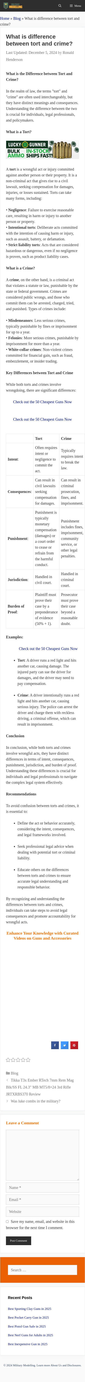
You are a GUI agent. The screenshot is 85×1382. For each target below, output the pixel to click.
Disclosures (74, 1365)
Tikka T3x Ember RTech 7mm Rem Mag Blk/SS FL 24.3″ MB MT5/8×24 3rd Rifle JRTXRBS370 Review (40, 1087)
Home (4, 18)
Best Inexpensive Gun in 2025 (28, 1344)
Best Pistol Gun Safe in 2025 (27, 1326)
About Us (56, 1365)
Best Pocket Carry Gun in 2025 (28, 1317)
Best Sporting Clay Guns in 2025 (29, 1309)
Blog (17, 18)
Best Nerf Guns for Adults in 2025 (30, 1335)
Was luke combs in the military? (35, 1101)
